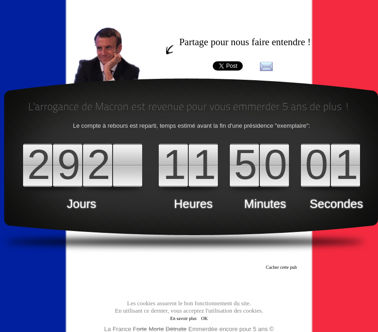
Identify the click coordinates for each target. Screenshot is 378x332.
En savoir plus (183, 318)
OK (204, 318)
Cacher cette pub (281, 267)
